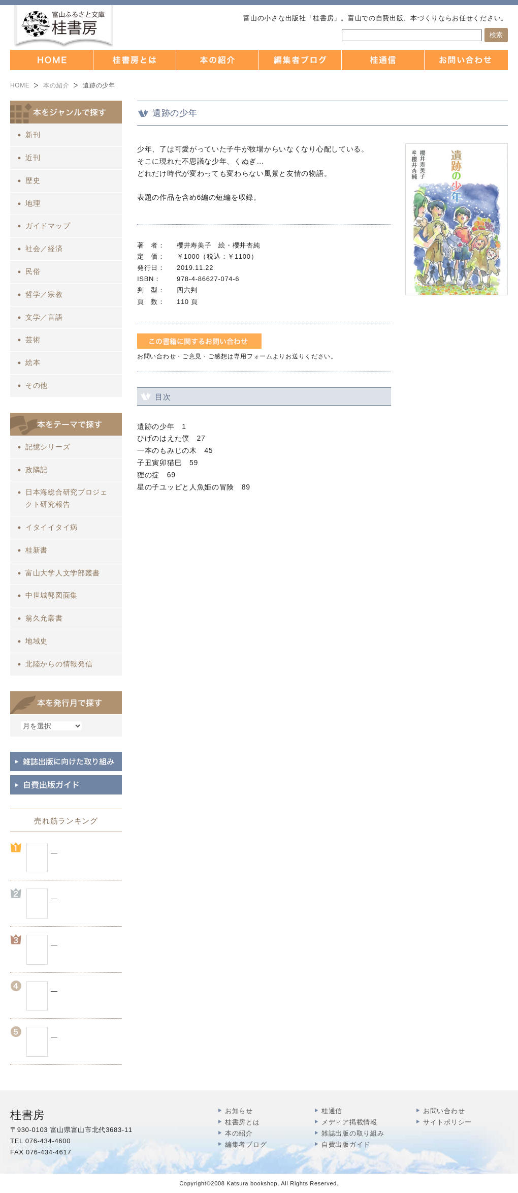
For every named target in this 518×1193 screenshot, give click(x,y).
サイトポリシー (447, 1122)
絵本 (32, 362)
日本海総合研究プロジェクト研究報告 (66, 498)
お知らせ (239, 1111)
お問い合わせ (444, 1111)
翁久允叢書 (44, 618)
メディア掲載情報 (349, 1122)
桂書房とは (242, 1122)
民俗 (32, 271)
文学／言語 (44, 317)
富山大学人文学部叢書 (62, 573)
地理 (32, 203)
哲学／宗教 (44, 294)
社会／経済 (44, 248)
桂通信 (331, 1111)
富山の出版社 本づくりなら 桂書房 (63, 26)
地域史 (36, 641)
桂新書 (36, 550)
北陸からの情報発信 (58, 664)
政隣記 (36, 470)
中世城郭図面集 (51, 595)
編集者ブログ (246, 1144)
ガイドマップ (47, 226)
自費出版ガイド (345, 1144)
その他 (36, 385)
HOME (19, 85)
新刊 (32, 135)
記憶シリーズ (47, 447)
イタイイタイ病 (51, 527)
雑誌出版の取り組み (352, 1133)
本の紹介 (56, 85)
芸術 (32, 339)
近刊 (32, 158)
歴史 (32, 180)
